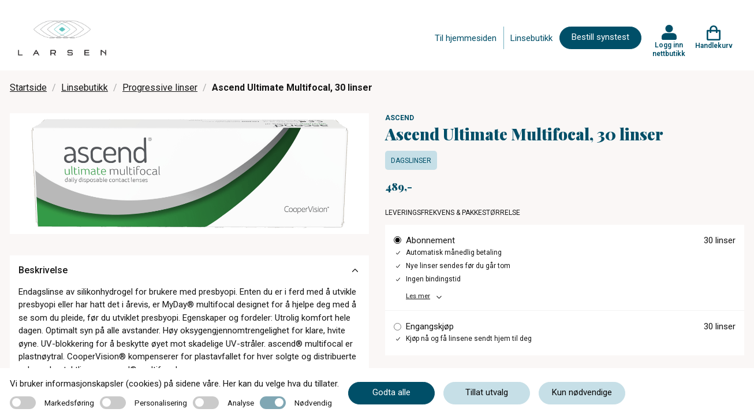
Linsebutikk (531, 38)
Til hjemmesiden (466, 38)
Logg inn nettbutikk (669, 49)
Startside (28, 87)
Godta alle (391, 392)
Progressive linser (159, 87)
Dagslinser (411, 161)
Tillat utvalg (486, 392)
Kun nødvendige (582, 392)
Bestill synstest (600, 37)
